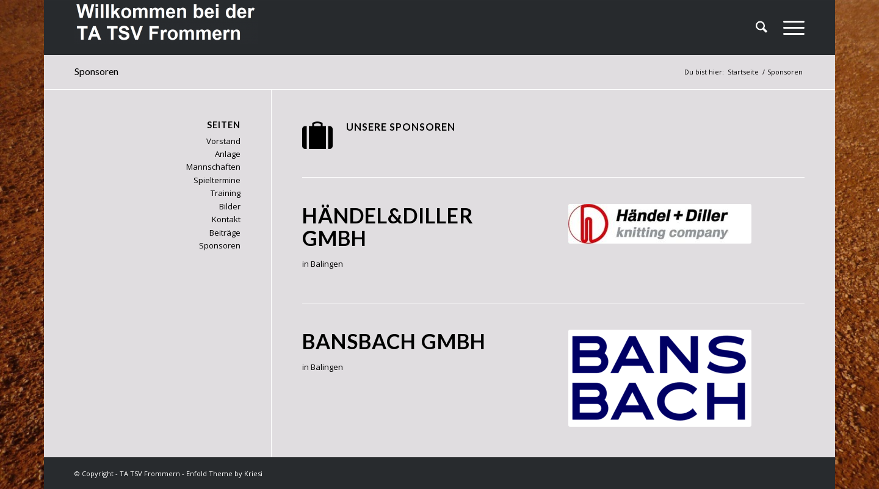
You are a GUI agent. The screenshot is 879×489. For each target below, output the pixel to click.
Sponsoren (96, 71)
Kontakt (226, 219)
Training (226, 192)
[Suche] (761, 27)
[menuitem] (761, 27)
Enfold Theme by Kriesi (224, 473)
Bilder (230, 206)
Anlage (228, 153)
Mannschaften (213, 166)
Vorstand (223, 141)
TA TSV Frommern (150, 473)
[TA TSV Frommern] (166, 27)
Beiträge (225, 232)
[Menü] (790, 27)
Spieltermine (217, 180)
